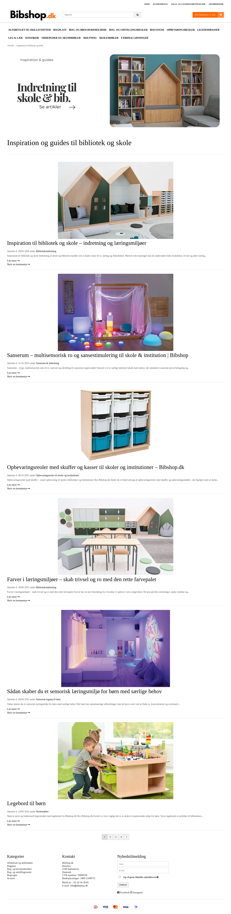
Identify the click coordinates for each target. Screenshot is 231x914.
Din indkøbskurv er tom (209, 15)
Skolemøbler (42, 811)
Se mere (11, 878)
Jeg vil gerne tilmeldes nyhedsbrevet (141, 876)
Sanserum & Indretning (47, 363)
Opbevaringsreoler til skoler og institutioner (57, 475)
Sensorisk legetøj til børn (48, 699)
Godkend (123, 885)
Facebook (124, 892)
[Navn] (143, 863)
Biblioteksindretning (46, 251)
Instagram (138, 892)
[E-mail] (143, 870)
